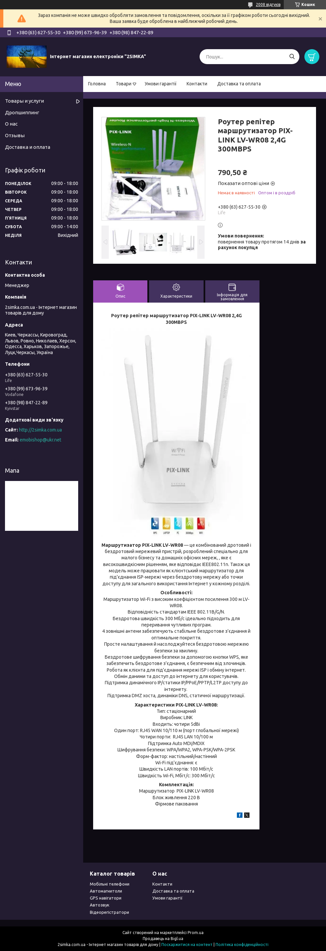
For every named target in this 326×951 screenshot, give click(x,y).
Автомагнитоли (106, 891)
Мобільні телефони (109, 884)
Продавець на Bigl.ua (163, 938)
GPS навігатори (105, 898)
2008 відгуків (268, 4)
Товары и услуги (24, 101)
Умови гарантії (161, 83)
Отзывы (15, 135)
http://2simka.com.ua (40, 429)
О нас (11, 124)
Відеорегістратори (109, 912)
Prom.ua (196, 932)
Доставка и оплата (27, 147)
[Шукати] (291, 56)
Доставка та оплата (239, 83)
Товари (123, 83)
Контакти (197, 83)
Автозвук (99, 905)
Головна (97, 83)
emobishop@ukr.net (40, 439)
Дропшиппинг (22, 112)
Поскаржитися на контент (187, 944)
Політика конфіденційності (242, 944)
